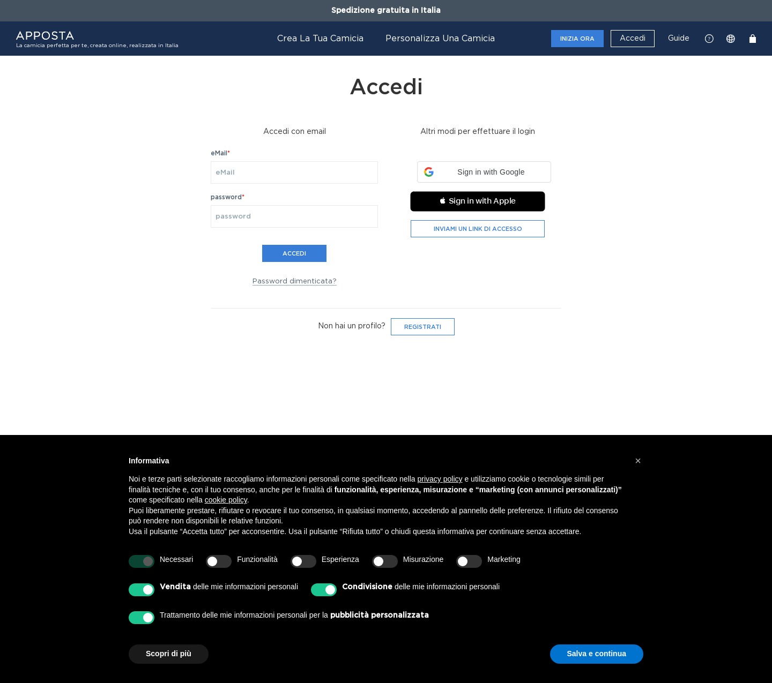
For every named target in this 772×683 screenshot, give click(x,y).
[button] (484, 172)
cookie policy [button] (226, 500)
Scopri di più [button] (168, 653)
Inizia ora (577, 39)
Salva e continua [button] (596, 653)
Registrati (422, 327)
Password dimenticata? (295, 281)
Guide (678, 38)
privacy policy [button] (440, 479)
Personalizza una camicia (440, 38)
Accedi (632, 38)
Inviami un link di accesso (478, 229)
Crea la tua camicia (320, 38)
